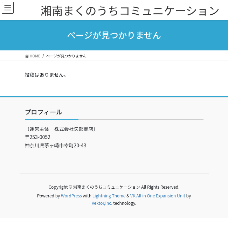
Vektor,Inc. (102, 203)
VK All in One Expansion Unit (157, 195)
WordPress (71, 195)
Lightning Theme (109, 195)
